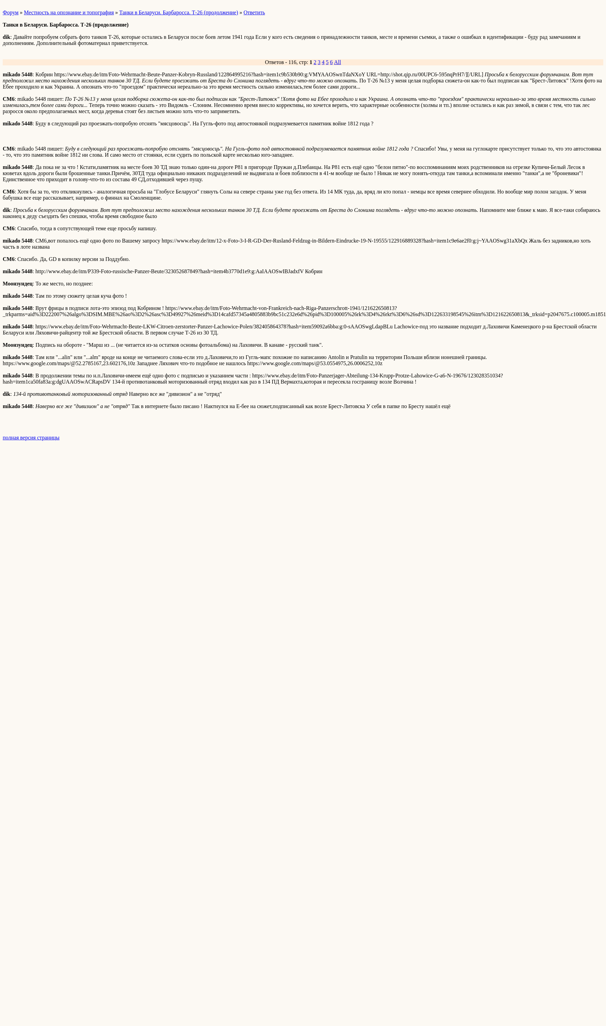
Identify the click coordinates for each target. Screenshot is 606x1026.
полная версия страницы (31, 437)
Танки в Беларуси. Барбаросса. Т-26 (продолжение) (178, 12)
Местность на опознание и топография (69, 12)
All (337, 62)
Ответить (254, 12)
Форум (10, 12)
